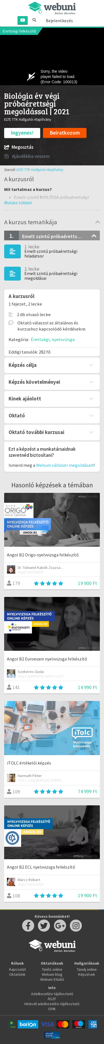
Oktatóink (17, 974)
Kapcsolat (17, 969)
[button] (18, 202)
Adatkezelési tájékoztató (52, 993)
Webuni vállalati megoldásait (64, 465)
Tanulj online (87, 969)
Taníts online (52, 969)
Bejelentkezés (59, 20)
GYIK (52, 1008)
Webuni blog (52, 974)
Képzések (86, 974)
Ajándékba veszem (27, 156)
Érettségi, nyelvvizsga (53, 339)
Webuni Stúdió (52, 979)
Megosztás (18, 147)
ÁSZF (52, 998)
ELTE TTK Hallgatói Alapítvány (39, 169)
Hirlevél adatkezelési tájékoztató (52, 1003)
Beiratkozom (65, 132)
